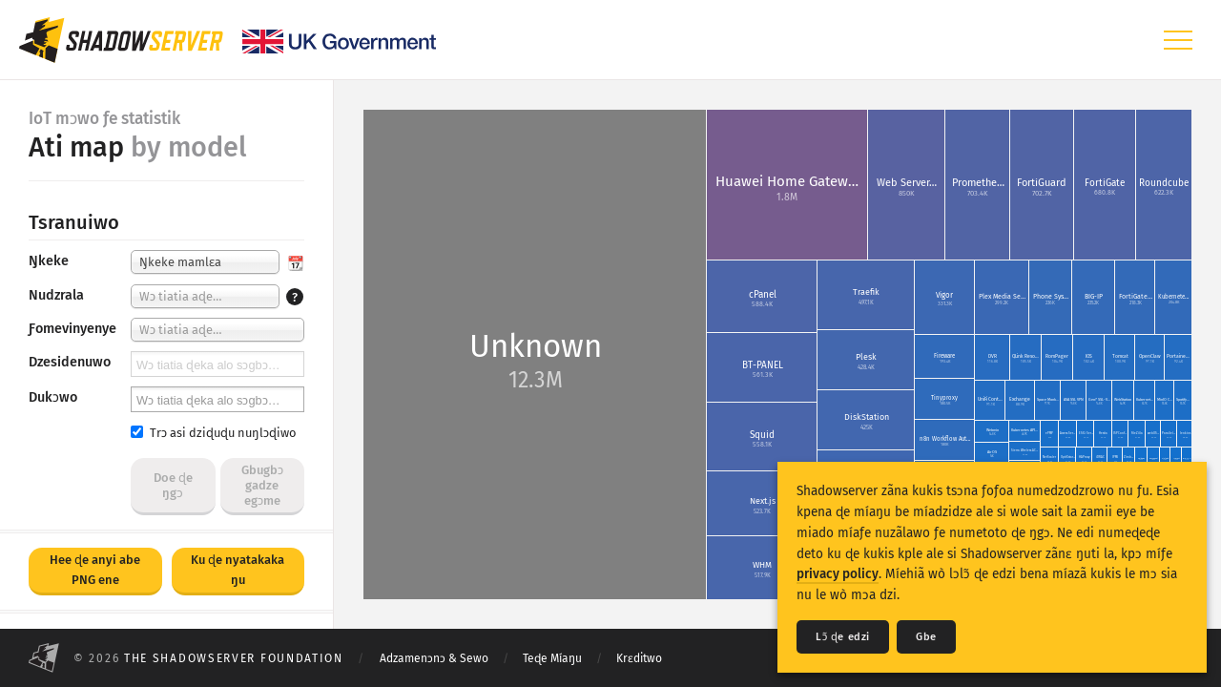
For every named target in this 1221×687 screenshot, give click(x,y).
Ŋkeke (49, 261)
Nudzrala (56, 295)
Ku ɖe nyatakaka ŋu (237, 569)
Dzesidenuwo (70, 362)
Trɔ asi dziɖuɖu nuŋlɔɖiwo (213, 433)
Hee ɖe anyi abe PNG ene (95, 569)
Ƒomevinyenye (72, 329)
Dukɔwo (53, 397)
